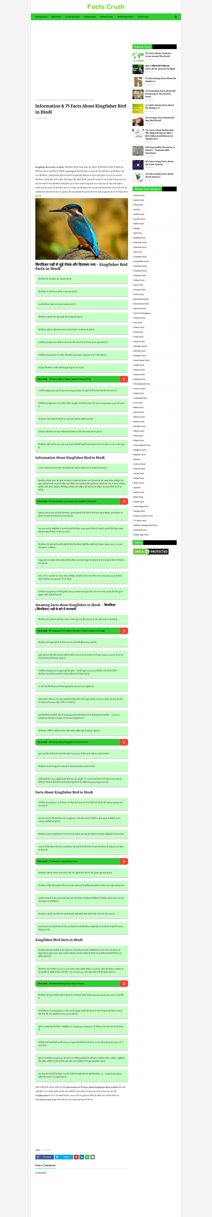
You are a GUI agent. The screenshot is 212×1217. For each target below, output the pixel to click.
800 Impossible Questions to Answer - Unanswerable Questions (160, 150)
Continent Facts (140, 266)
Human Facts (139, 374)
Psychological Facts (142, 445)
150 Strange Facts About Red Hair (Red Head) (159, 119)
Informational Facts (142, 384)
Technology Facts (141, 506)
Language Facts (140, 398)
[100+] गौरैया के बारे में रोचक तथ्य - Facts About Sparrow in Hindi (160, 67)
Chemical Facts (140, 247)
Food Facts (138, 332)
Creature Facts (140, 275)
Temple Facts (139, 511)
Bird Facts (46, 100)
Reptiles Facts (140, 454)
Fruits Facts (139, 337)
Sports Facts (139, 492)
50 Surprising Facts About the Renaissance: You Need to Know (160, 94)
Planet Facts (139, 431)
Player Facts (139, 440)
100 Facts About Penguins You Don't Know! (68, 742)
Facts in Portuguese (142, 313)
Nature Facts (139, 421)
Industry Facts (140, 379)
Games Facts (139, 341)
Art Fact (137, 209)
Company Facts (140, 257)
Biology (137, 228)
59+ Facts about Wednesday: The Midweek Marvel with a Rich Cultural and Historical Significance (159, 134)
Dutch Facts (139, 294)
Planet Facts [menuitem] (90, 17)
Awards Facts (139, 219)
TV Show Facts (140, 520)
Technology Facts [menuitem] (125, 17)
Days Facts (138, 285)
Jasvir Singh (42, 118)
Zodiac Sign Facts (141, 535)
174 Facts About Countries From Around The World (158, 55)
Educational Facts (141, 299)
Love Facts (138, 403)
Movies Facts (139, 417)
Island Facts (139, 393)
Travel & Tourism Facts (143, 516)
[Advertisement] (82, 61)
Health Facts (139, 365)
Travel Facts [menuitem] (143, 17)
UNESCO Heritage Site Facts (145, 525)
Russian (137, 459)
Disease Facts (140, 290)
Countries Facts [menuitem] (72, 17)
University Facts (140, 530)
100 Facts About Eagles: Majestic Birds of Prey (70, 379)
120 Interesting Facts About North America (159, 175)
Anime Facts (139, 200)
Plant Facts (138, 436)
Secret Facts (139, 473)
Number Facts (139, 426)
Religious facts (140, 450)
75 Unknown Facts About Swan (63, 861)
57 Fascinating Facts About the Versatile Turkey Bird (72, 501)
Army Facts (138, 205)
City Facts (138, 252)
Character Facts (140, 242)
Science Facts (140, 464)
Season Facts (139, 469)
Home (37, 100)
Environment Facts (141, 304)
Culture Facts (139, 280)
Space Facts (139, 483)
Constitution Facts (141, 261)
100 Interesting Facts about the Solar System (159, 163)
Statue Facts (139, 502)
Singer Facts (139, 478)
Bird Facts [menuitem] (56, 17)
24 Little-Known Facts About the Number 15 (159, 106)
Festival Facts (139, 318)
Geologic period (140, 346)
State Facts (138, 497)
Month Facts (139, 412)
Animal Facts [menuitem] (41, 17)
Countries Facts (140, 271)
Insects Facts (139, 389)
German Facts (139, 351)
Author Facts (139, 214)
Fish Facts (138, 323)
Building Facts (139, 238)
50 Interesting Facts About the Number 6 (160, 80)
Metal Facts (139, 407)
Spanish (137, 487)
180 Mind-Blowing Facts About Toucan (66, 983)
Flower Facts (139, 327)
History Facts (139, 370)
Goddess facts (140, 356)
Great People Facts (142, 360)
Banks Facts (139, 224)
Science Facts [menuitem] (106, 17)
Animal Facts (139, 195)
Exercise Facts (140, 308)
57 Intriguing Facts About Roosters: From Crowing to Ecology (77, 631)
